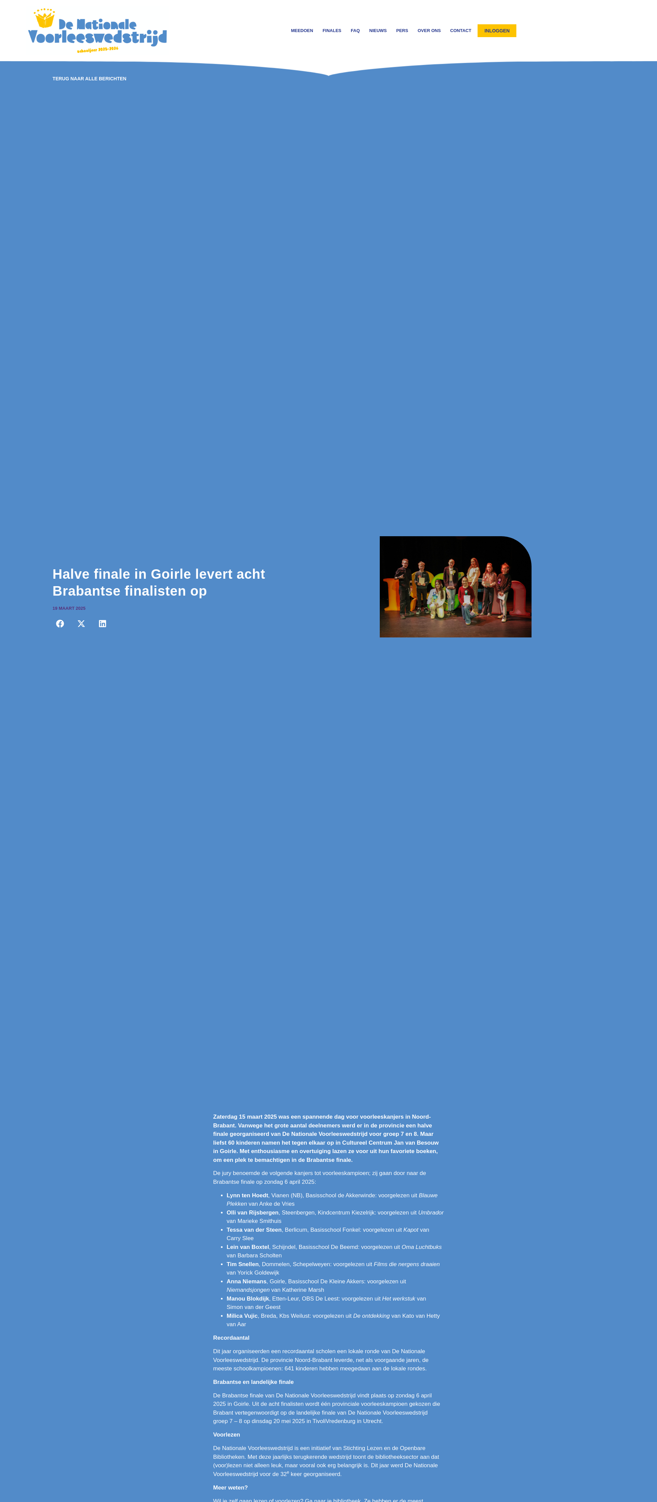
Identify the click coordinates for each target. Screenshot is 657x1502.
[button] (60, 624)
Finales (331, 30)
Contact (461, 30)
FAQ (355, 30)
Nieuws (378, 30)
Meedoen (302, 30)
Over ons (429, 30)
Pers (402, 30)
